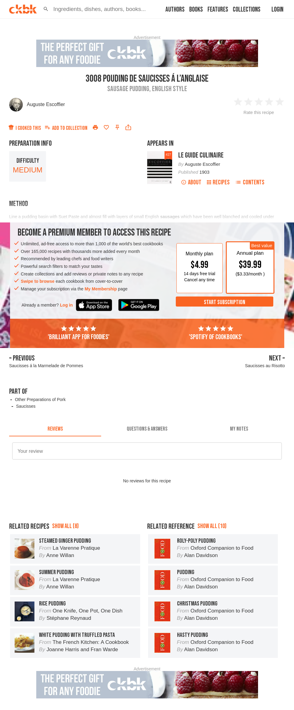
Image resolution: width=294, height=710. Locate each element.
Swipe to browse (37, 281)
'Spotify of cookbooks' (215, 333)
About (191, 182)
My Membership (101, 288)
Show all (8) (65, 526)
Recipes (218, 182)
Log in (66, 305)
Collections (246, 9)
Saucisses (26, 406)
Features (217, 9)
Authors (175, 9)
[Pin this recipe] (117, 127)
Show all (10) (211, 526)
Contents (249, 182)
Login (277, 9)
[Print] (95, 127)
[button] (46, 9)
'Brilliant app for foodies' (78, 333)
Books (196, 9)
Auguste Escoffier (46, 104)
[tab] (55, 429)
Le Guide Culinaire (201, 155)
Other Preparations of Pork (40, 399)
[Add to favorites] (106, 127)
